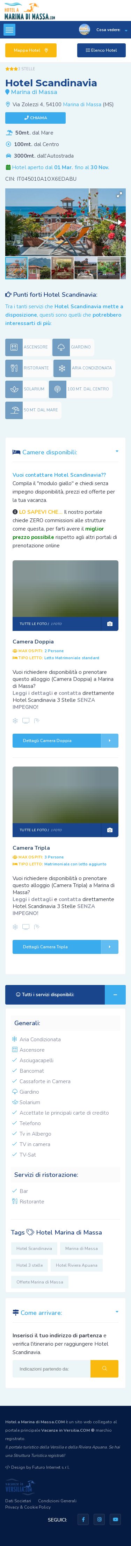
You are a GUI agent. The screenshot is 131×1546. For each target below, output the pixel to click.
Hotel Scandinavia (34, 1248)
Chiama (38, 118)
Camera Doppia (33, 642)
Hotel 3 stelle (29, 1265)
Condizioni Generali (57, 1501)
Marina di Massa (82, 104)
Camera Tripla (31, 848)
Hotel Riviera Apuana (76, 1265)
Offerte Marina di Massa (39, 1282)
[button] (119, 194)
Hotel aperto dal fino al (60, 167)
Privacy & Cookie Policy (28, 1507)
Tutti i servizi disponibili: (71, 995)
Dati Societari (18, 1501)
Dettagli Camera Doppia (70, 741)
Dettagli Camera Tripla (70, 947)
